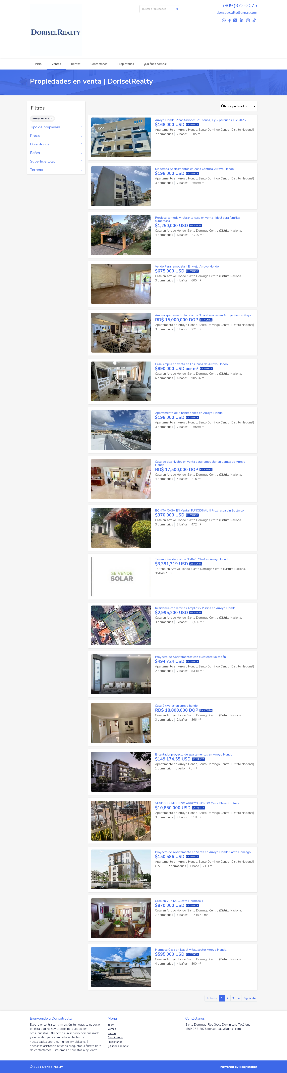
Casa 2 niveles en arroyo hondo (176, 706)
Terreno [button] (56, 170)
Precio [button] (56, 136)
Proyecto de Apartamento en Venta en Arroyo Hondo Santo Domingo (203, 852)
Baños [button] (56, 153)
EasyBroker (248, 1066)
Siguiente (250, 998)
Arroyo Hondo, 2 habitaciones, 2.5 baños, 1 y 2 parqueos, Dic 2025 (200, 120)
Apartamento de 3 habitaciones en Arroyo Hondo (189, 413)
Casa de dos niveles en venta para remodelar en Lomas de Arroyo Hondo (200, 463)
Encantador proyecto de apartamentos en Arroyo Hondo (193, 754)
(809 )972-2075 (240, 5)
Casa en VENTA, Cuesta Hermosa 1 (179, 901)
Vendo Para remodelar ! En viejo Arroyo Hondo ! (187, 266)
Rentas (76, 64)
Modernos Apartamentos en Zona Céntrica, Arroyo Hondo (194, 169)
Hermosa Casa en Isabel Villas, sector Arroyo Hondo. (191, 950)
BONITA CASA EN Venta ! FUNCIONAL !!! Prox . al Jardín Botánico (199, 510)
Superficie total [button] (56, 162)
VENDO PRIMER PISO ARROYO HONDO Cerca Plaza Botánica (197, 803)
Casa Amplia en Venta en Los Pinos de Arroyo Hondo (191, 364)
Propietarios (125, 64)
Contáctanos (98, 64)
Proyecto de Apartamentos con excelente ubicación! (190, 657)
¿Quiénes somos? (155, 64)
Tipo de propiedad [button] (56, 127)
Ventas (56, 64)
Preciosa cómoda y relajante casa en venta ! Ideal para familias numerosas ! (197, 219)
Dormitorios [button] (56, 144)
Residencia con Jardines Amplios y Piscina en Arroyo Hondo (195, 608)
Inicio (38, 64)
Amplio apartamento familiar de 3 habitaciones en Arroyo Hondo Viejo (203, 315)
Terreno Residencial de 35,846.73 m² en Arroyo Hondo (192, 559)
